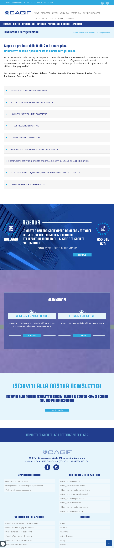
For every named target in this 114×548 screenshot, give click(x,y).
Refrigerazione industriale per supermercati (24, 485)
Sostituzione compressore (26, 137)
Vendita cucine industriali (16, 544)
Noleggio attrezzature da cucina (74, 507)
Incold (64, 544)
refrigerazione (75, 60)
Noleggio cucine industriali (72, 502)
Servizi (55, 13)
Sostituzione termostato (26, 125)
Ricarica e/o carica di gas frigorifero (29, 90)
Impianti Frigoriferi (91, 13)
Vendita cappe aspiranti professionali (22, 523)
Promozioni (47, 18)
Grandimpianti (67, 536)
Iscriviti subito (57, 410)
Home (75, 33)
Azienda (59, 18)
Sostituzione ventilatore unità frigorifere (32, 102)
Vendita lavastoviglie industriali (19, 540)
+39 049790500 (76, 461)
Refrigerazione (28, 24)
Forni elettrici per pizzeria (17, 481)
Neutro (16, 24)
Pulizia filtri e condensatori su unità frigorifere (34, 149)
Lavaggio (41, 24)
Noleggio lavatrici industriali (73, 485)
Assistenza (76, 13)
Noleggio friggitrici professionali (74, 494)
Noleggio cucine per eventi (72, 498)
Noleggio (64, 13)
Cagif (63, 540)
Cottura (7, 24)
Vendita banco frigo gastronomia (20, 527)
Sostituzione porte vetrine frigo (28, 184)
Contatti (69, 18)
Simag (63, 523)
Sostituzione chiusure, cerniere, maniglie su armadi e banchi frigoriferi (44, 172)
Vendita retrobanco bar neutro (19, 532)
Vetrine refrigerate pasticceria (18, 490)
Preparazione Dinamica (58, 24)
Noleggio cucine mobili (71, 481)
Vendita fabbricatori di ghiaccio (19, 536)
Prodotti (45, 13)
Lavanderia (77, 24)
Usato (37, 18)
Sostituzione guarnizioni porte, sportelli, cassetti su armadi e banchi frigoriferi (48, 161)
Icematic (64, 527)
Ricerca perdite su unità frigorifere (29, 114)
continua (82, 254)
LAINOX (64, 532)
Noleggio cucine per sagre (72, 511)
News (36, 13)
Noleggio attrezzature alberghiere (75, 490)
